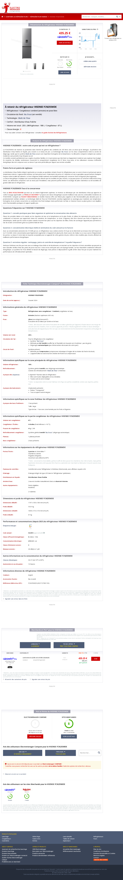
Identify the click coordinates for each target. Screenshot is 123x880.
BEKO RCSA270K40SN (16, 193)
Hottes (34, 841)
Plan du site (97, 849)
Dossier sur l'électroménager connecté (14, 855)
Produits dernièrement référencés (43, 855)
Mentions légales (99, 855)
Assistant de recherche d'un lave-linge (14, 849)
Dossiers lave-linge (8, 851)
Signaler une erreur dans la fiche (16, 599)
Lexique (4, 860)
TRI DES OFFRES (69, 645)
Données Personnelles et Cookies (104, 853)
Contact (96, 858)
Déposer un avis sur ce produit (15, 774)
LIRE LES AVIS (64, 72)
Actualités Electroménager (71, 849)
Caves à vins (36, 839)
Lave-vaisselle (67, 836)
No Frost (28, 114)
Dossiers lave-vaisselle (9, 853)
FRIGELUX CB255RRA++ (32, 195)
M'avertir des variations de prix (16, 679)
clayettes (16, 375)
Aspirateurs (66, 841)
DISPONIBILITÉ (24, 653)
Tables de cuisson (69, 839)
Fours (95, 839)
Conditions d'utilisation (101, 851)
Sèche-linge (36, 836)
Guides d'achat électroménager (12, 858)
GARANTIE (65, 653)
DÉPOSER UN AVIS (90, 67)
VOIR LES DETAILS (65, 43)
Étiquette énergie (9, 526)
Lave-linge (5, 836)
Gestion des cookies (100, 860)
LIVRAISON (35, 645)
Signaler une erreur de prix (40, 679)
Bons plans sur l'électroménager (42, 851)
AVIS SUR (22, 753)
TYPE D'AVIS (60, 753)
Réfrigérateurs (98, 836)
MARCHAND (10, 653)
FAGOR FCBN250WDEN (29, 197)
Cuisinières (5, 841)
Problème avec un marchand (11, 862)
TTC (86, 653)
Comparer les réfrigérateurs (17, 17)
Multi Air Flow (24, 118)
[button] (23, 71)
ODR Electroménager (39, 849)
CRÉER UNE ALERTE (90, 61)
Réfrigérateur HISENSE (38, 17)
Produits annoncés (38, 853)
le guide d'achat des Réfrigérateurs (54, 133)
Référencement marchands (72, 851)
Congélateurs (6, 839)
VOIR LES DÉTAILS (69, 736)
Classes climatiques (10, 560)
